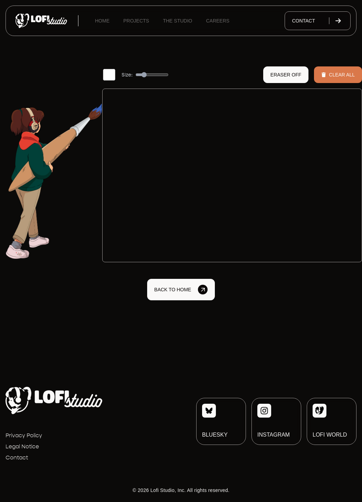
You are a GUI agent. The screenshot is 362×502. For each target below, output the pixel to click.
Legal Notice (22, 446)
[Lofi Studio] (41, 20)
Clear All (338, 74)
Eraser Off (285, 74)
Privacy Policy (24, 435)
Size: (127, 75)
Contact (317, 20)
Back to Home (181, 289)
